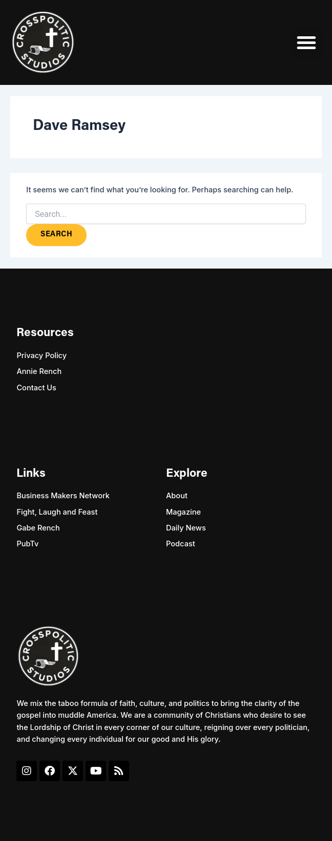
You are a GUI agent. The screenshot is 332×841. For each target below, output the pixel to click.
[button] (306, 42)
